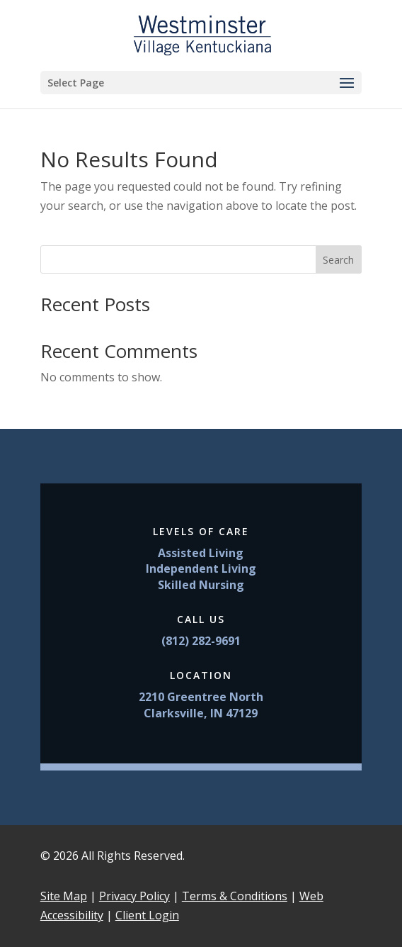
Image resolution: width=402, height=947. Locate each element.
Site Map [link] (63, 896)
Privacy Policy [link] (134, 896)
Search (338, 260)
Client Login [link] (147, 915)
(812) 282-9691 (201, 641)
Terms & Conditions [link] (234, 896)
